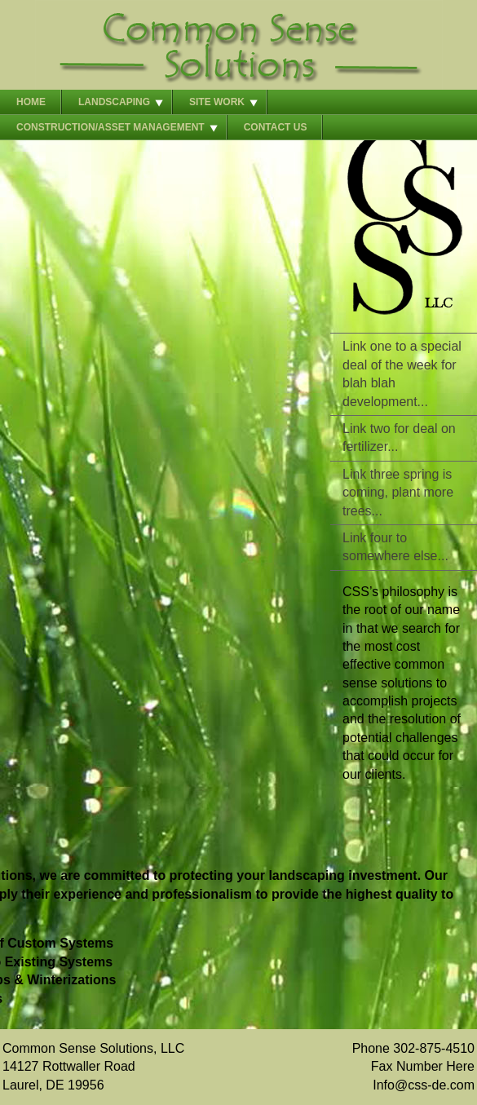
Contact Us (275, 127)
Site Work (217, 102)
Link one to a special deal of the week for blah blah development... (402, 373)
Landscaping (114, 102)
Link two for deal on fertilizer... (399, 437)
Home (31, 102)
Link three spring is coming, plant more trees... (397, 492)
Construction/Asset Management (110, 127)
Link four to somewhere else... (395, 547)
